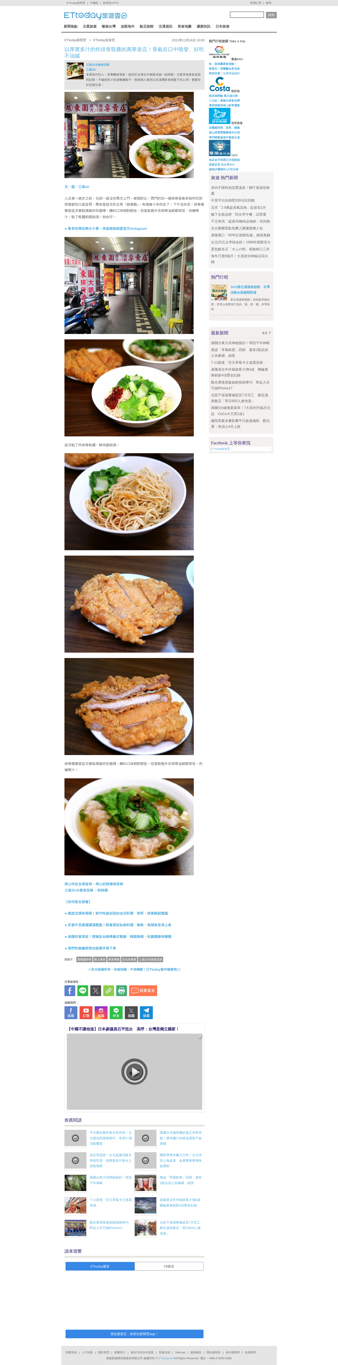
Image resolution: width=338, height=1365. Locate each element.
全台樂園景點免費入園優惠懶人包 (237, 228)
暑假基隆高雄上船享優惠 (224, 105)
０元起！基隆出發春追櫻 (224, 100)
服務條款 (196, 1352)
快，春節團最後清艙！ (223, 64)
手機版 (94, 3)
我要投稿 (71, 1352)
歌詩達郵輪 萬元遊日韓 (223, 95)
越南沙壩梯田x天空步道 (223, 169)
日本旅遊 (222, 26)
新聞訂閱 (255, 3)
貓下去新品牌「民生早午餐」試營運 (240, 214)
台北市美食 (129, 959)
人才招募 (87, 1352)
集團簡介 (119, 1352)
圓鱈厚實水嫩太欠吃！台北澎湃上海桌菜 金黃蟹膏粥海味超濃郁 (181, 1160)
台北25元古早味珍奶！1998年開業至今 (241, 242)
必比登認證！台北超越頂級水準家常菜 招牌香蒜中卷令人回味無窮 (111, 1160)
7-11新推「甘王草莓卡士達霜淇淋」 (238, 362)
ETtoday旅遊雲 (220, 448)
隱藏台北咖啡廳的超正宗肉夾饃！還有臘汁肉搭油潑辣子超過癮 (181, 1138)
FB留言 (169, 1266)
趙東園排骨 (84, 959)
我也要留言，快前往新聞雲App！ (134, 1334)
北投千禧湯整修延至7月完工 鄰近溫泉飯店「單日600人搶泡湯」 (181, 1228)
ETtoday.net (165, 1358)
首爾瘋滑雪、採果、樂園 (224, 127)
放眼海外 (128, 26)
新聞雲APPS (111, 3)
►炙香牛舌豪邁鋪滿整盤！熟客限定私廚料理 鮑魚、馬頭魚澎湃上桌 (117, 924)
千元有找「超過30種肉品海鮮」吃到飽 (240, 221)
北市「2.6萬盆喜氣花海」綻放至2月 (238, 207)
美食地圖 (184, 26)
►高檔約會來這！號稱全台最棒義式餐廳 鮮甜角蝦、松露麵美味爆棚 (117, 936)
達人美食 (99, 959)
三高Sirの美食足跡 (78, 890)
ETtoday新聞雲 (76, 3)
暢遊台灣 (109, 26)
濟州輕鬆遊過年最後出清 (224, 137)
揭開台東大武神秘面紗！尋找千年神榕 (240, 343)
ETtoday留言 (100, 1266)
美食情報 (113, 959)
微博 (268, 3)
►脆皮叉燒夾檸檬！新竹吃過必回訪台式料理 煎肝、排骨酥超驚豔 (116, 913)
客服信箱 (164, 1352)
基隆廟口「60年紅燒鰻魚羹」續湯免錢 (240, 235)
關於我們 (103, 1352)
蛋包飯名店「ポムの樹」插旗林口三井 (240, 249)
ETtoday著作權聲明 (162, 969)
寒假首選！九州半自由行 (224, 73)
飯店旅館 (146, 26)
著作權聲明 (233, 1352)
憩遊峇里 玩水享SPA (222, 164)
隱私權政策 (214, 1352)
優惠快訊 (203, 26)
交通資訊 (165, 26)
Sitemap (180, 1352)
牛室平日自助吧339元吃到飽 (233, 200)
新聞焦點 (71, 26)
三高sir (83, 186)
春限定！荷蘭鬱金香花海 (224, 68)
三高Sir (91, 69)
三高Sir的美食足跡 (98, 65)
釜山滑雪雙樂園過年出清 (224, 132)
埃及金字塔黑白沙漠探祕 (224, 159)
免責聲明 (250, 1352)
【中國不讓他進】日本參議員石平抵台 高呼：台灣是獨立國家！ (123, 1029)
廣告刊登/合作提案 (142, 1352)
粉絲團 (102, 890)
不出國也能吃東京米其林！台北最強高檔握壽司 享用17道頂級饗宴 (111, 1138)
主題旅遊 (90, 26)
